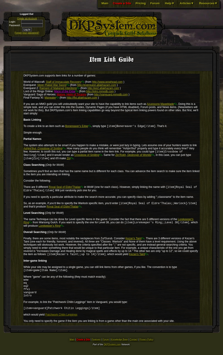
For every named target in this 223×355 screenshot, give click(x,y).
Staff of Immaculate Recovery (63, 81)
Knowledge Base (119, 349)
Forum (154, 3)
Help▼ (170, 3)
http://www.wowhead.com (107, 81)
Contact (133, 349)
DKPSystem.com (112, 354)
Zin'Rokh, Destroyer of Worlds (133, 156)
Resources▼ (208, 3)
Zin (69, 160)
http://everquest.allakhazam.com (96, 85)
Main (104, 3)
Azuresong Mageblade (160, 104)
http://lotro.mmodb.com (100, 91)
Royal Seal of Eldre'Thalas (64, 189)
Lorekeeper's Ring (49, 229)
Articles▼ (187, 3)
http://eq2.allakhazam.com (103, 88)
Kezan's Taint (133, 242)
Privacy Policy (146, 349)
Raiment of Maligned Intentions (58, 88)
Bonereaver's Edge (76, 126)
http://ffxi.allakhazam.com (82, 97)
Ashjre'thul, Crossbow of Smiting (42, 148)
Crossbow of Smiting (86, 156)
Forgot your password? (27, 32)
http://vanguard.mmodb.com (111, 94)
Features (96, 349)
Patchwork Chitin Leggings (61, 323)
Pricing (141, 3)
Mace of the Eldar (64, 91)
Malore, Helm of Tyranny (71, 94)
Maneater (50, 97)
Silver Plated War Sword (52, 85)
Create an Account (27, 18)
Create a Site (122, 3)
